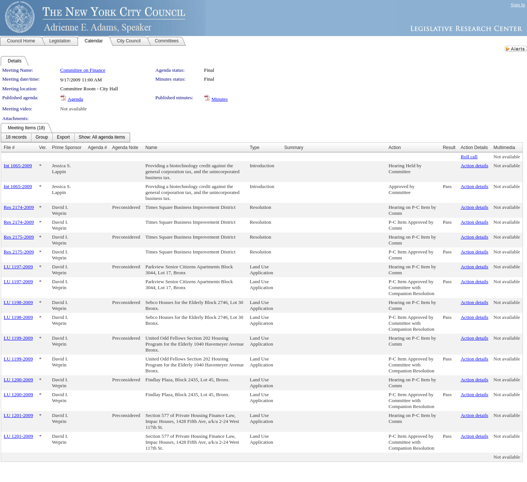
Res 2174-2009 (19, 207)
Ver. (43, 147)
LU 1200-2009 (18, 379)
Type (254, 147)
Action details (474, 165)
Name (151, 147)
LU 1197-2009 (18, 266)
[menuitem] (16, 137)
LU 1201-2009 (18, 415)
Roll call (469, 156)
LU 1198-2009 (18, 302)
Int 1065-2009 (18, 165)
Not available (73, 108)
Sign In (518, 4)
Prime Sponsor (66, 147)
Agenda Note (125, 147)
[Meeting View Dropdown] (102, 137)
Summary (293, 147)
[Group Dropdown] (41, 137)
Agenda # (97, 147)
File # (9, 147)
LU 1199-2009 (18, 338)
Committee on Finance (82, 70)
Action (394, 147)
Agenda (75, 99)
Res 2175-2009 (19, 237)
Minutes (219, 99)
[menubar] (65, 137)
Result (449, 147)
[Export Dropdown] (63, 137)
